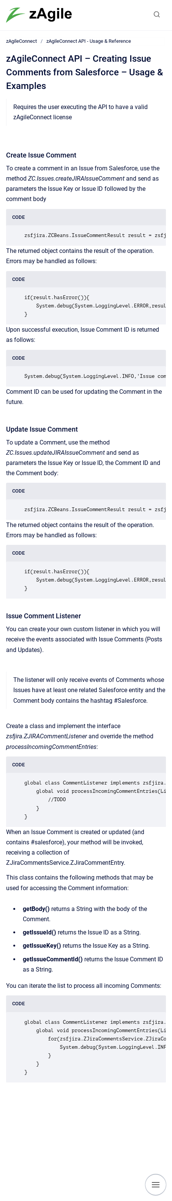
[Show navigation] (155, 1184)
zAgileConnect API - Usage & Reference (88, 41)
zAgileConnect (21, 41)
